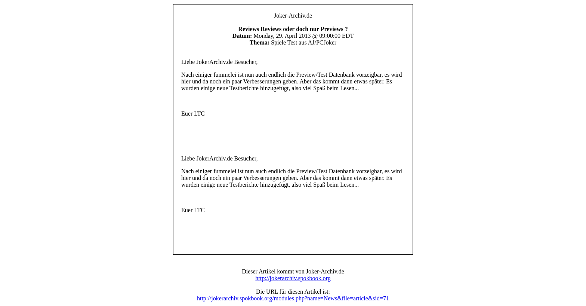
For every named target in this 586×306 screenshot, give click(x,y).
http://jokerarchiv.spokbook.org (292, 278)
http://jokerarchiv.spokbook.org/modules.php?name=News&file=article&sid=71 (293, 298)
